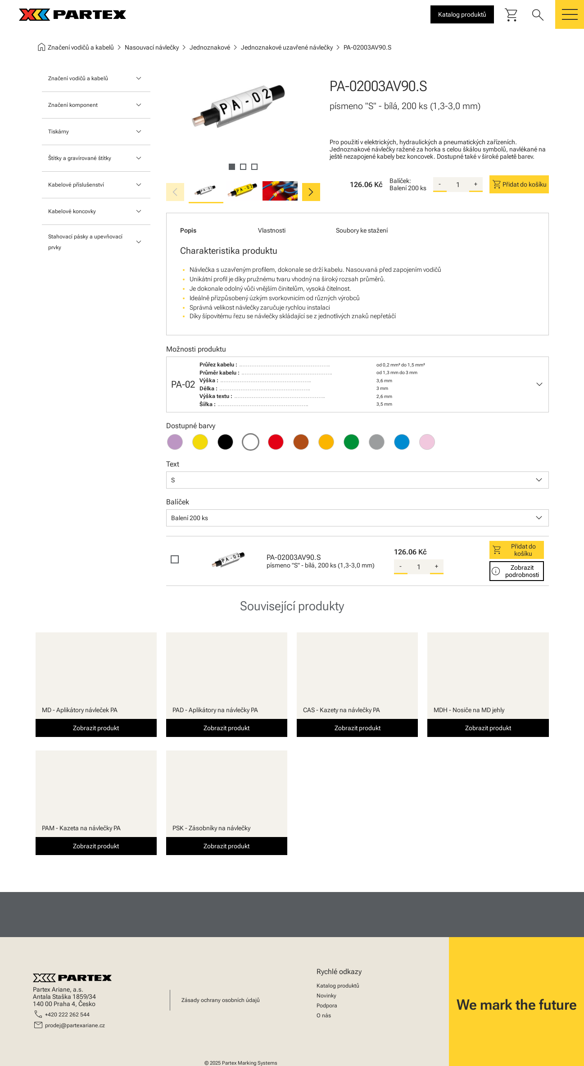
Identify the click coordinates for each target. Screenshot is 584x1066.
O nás (324, 1015)
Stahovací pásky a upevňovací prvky (85, 242)
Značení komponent (73, 105)
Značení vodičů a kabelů (78, 78)
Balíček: (400, 180)
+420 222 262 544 (67, 1014)
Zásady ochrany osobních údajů (220, 1000)
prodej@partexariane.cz (75, 1025)
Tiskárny (58, 131)
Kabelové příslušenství (76, 185)
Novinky (326, 996)
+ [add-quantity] (475, 184)
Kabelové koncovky (72, 211)
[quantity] (458, 185)
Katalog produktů (338, 986)
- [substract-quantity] (440, 184)
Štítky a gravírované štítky (79, 158)
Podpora (327, 1005)
